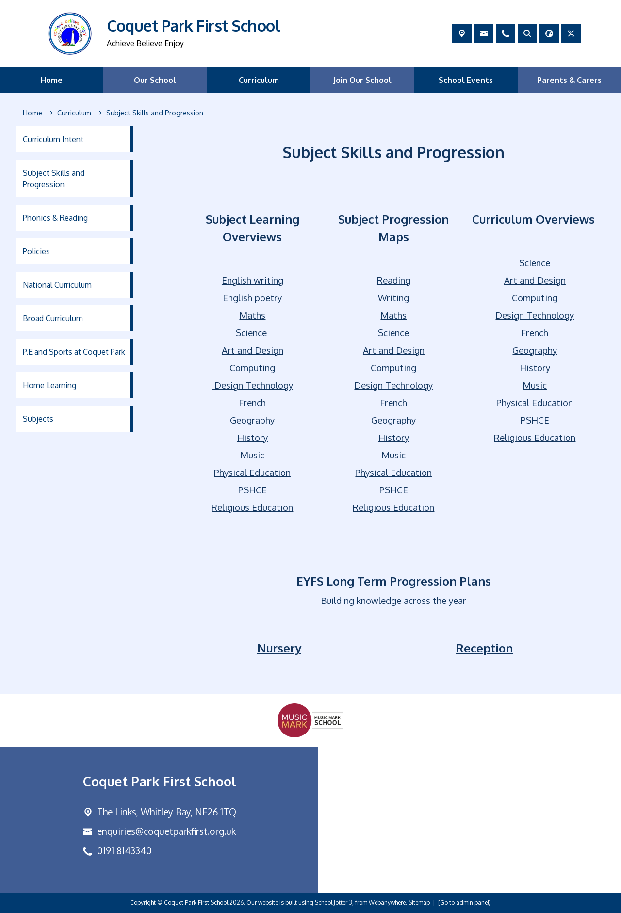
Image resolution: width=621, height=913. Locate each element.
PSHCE (252, 489)
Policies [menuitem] (36, 251)
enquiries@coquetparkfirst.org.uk (166, 831)
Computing (253, 367)
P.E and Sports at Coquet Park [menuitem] (74, 352)
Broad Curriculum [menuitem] (53, 318)
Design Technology (253, 385)
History (252, 437)
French (252, 402)
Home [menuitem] (52, 80)
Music (253, 454)
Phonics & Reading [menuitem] (55, 218)
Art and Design (252, 350)
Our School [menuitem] (155, 80)
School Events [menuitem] (466, 80)
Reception (484, 647)
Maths (253, 315)
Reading (393, 280)
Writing (393, 297)
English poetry (252, 297)
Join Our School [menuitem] (362, 80)
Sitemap (419, 902)
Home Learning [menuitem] (49, 385)
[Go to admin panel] (464, 902)
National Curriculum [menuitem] (57, 285)
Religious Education (253, 507)
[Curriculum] (74, 113)
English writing (252, 280)
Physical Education (252, 472)
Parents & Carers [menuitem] (569, 80)
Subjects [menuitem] (38, 419)
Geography (252, 419)
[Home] (32, 113)
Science (251, 332)
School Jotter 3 (333, 902)
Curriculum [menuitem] (259, 80)
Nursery (279, 647)
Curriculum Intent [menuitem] (53, 139)
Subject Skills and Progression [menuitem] (53, 178)
